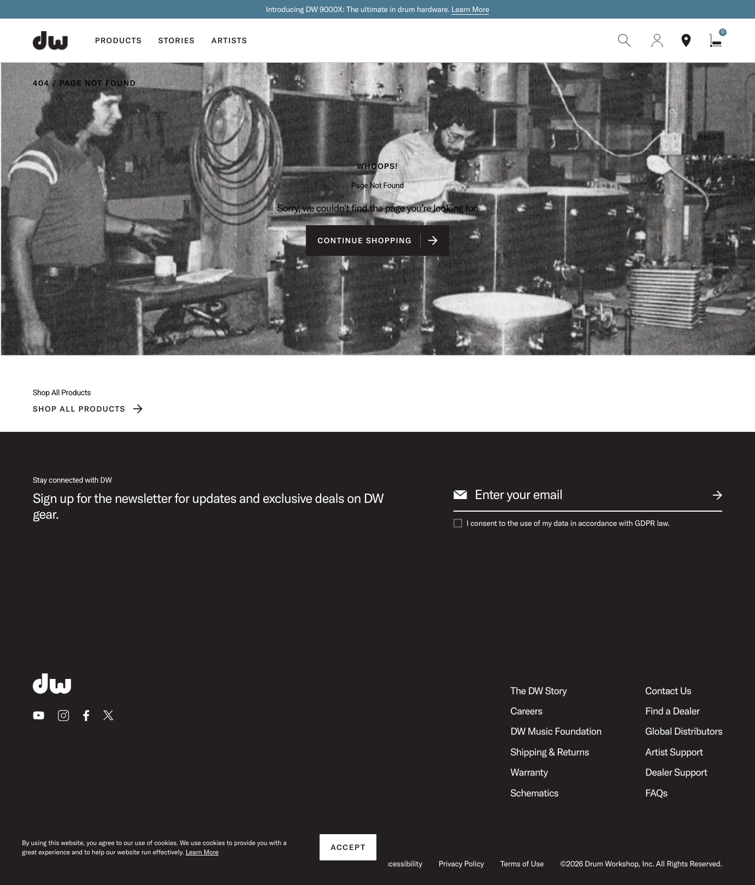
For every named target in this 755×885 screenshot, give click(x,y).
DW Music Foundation (555, 731)
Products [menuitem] (118, 40)
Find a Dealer (672, 711)
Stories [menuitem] (176, 40)
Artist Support (674, 752)
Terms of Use (522, 864)
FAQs (656, 793)
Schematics (534, 793)
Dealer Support (676, 772)
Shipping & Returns (549, 752)
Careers (526, 711)
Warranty (528, 772)
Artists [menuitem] (229, 40)
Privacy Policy (461, 864)
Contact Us (668, 690)
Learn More (470, 9)
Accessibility (401, 864)
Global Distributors (683, 731)
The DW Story (538, 690)
